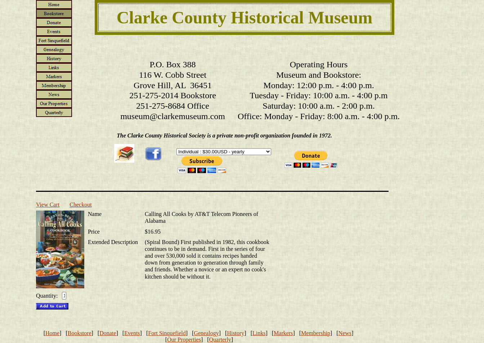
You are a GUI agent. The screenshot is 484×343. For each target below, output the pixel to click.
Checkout (80, 205)
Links (258, 333)
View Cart (47, 205)
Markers (283, 333)
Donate (107, 333)
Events (132, 333)
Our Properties (184, 340)
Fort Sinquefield (166, 333)
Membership (315, 333)
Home (52, 333)
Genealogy (206, 333)
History (235, 333)
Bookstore (79, 333)
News (345, 333)
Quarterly (220, 340)
